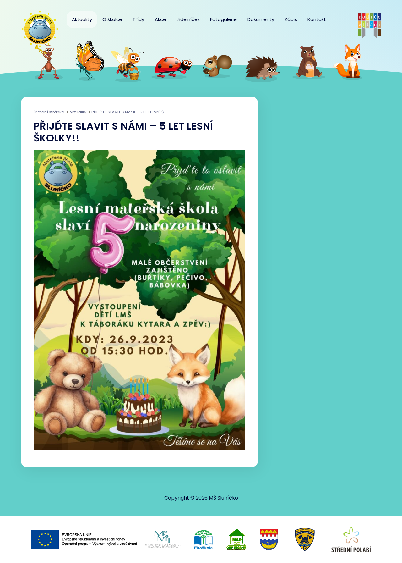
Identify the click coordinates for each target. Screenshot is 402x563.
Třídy (138, 19)
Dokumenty (260, 19)
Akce (160, 19)
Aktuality (82, 19)
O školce (112, 19)
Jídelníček (188, 19)
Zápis (291, 19)
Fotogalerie (223, 19)
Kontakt (316, 19)
